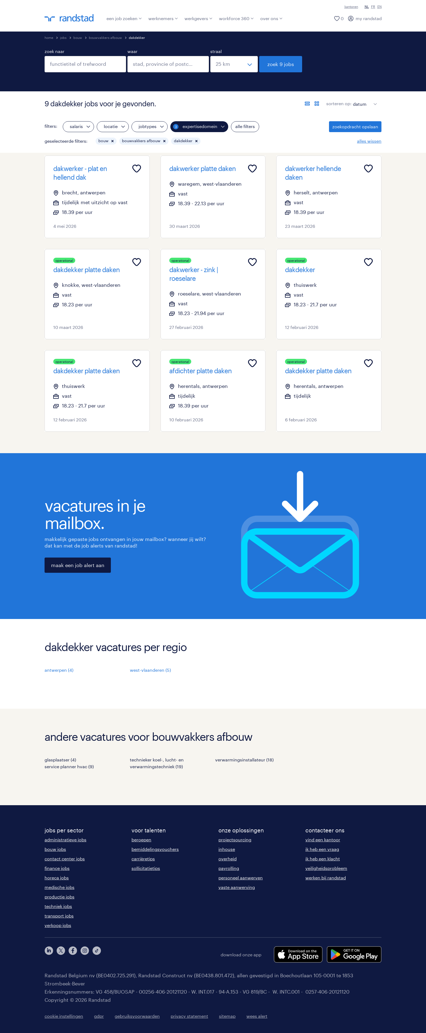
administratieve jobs (65, 839)
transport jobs (59, 915)
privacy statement (189, 1016)
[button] (112, 141)
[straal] (234, 64)
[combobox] (85, 64)
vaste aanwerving (236, 887)
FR (373, 6)
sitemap (227, 1016)
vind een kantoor (322, 839)
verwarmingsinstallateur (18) (244, 759)
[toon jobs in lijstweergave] (307, 103)
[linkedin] (49, 954)
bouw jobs (55, 849)
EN (379, 6)
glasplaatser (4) (60, 759)
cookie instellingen (64, 1016)
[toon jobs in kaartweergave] (317, 103)
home (49, 37)
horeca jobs (57, 877)
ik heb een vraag (322, 849)
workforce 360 (236, 18)
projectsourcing (234, 839)
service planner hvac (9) (69, 766)
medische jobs (59, 887)
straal (216, 51)
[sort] (364, 100)
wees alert (256, 1016)
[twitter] (61, 954)
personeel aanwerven (240, 877)
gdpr (99, 1016)
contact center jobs (65, 858)
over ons (271, 18)
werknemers (163, 18)
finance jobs (57, 868)
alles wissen (369, 141)
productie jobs (59, 896)
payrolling (228, 868)
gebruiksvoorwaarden (137, 1016)
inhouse (226, 849)
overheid (227, 858)
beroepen (141, 839)
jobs (63, 37)
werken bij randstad (325, 877)
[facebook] (72, 954)
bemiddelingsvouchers (155, 849)
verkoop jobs (58, 925)
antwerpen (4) (59, 670)
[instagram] (84, 954)
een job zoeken (124, 18)
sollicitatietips (145, 868)
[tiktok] (96, 954)
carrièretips (143, 858)
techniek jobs (58, 906)
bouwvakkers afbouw (105, 37)
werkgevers (198, 18)
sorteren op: (339, 103)
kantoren (351, 6)
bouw (77, 37)
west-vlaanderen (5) (150, 670)
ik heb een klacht (322, 858)
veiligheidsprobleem (326, 868)
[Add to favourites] (136, 168)
